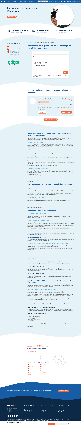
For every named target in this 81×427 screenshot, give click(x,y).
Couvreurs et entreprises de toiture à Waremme (37, 348)
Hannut (42, 356)
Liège (48, 42)
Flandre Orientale (43, 368)
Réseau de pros (61, 411)
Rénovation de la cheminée (40, 65)
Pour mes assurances (62, 410)
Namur (30, 374)
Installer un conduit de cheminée (41, 66)
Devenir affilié (43, 409)
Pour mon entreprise (62, 409)
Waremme (30, 360)
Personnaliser (70, 423)
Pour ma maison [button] (14, 1)
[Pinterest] (14, 415)
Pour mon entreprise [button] (22, 1)
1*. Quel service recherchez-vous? (40, 62)
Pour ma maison (33, 42)
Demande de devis (63, 390)
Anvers (30, 364)
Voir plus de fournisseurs (51, 119)
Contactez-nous (27, 411)
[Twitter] (10, 415)
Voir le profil (42, 112)
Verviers (42, 358)
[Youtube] (12, 415)
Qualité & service (27, 409)
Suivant (65, 72)
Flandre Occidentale (32, 368)
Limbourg (42, 370)
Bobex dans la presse (28, 410)
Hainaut (30, 370)
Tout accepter (51, 423)
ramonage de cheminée (42, 137)
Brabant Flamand (43, 364)
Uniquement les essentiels (61, 423)
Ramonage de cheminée (41, 42)
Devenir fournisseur (44, 408)
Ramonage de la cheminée (40, 63)
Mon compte (43, 411)
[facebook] (8, 415)
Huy (29, 358)
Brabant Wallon (31, 366)
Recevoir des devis (12, 16)
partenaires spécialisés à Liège (49, 263)
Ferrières (30, 356)
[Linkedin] (17, 415)
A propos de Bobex (27, 408)
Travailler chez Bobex (45, 410)
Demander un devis (66, 112)
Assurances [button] (31, 1)
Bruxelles (42, 366)
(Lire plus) (70, 107)
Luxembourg (43, 372)
